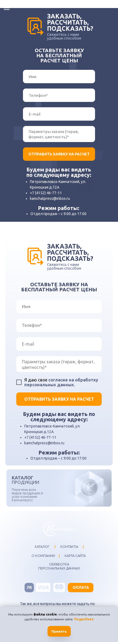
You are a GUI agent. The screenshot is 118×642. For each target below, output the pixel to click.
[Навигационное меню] (7, 8)
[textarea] (59, 134)
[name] (59, 76)
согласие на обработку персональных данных (61, 382)
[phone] (59, 95)
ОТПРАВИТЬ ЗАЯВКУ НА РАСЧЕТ (59, 154)
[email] (59, 114)
